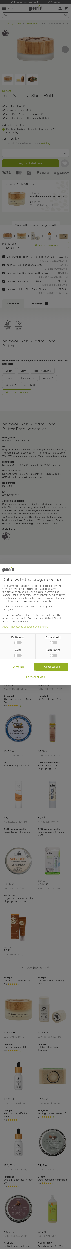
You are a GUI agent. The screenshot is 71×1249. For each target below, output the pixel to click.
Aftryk (5, 627)
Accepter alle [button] (52, 666)
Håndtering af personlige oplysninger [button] (22, 598)
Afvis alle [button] (18, 666)
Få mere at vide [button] (35, 676)
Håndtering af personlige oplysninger (31, 627)
